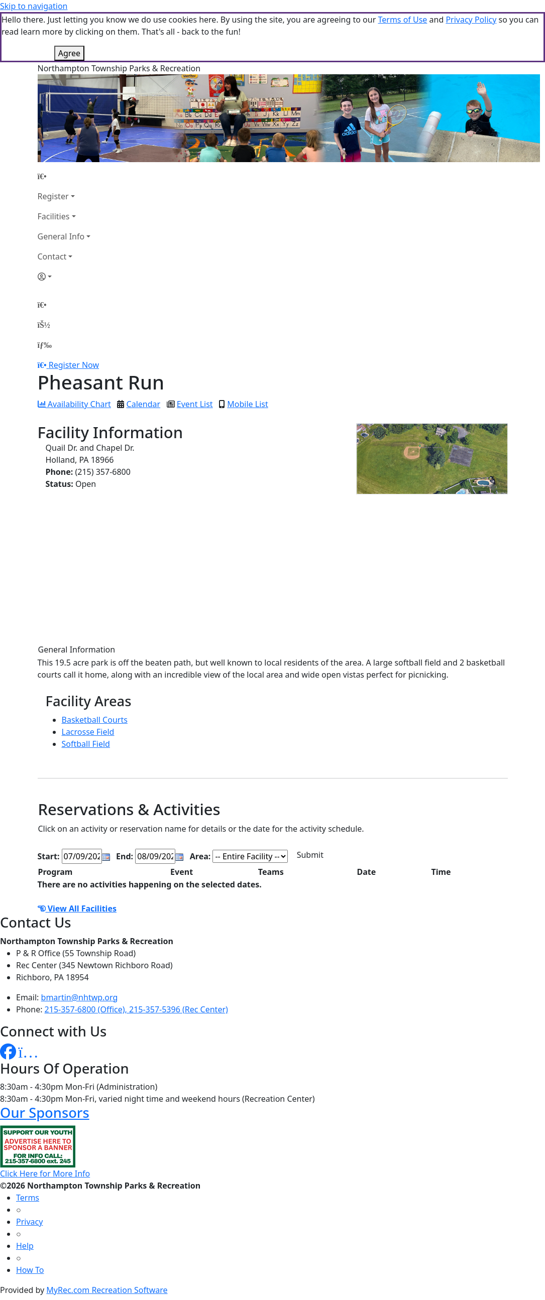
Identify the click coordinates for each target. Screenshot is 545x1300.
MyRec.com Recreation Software (106, 1289)
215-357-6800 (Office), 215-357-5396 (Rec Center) (136, 1009)
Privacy (29, 1221)
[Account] (64, 277)
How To (30, 1269)
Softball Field (86, 743)
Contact (52, 256)
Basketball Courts (95, 719)
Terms (27, 1197)
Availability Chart (74, 404)
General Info (61, 236)
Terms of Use (402, 19)
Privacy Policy (471, 19)
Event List (195, 404)
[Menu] (45, 345)
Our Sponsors (44, 1112)
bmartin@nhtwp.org (79, 997)
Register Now (74, 364)
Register (53, 196)
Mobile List (247, 404)
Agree (69, 53)
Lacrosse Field (88, 731)
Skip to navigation (33, 6)
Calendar (144, 404)
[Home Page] (64, 176)
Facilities (54, 216)
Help (25, 1245)
